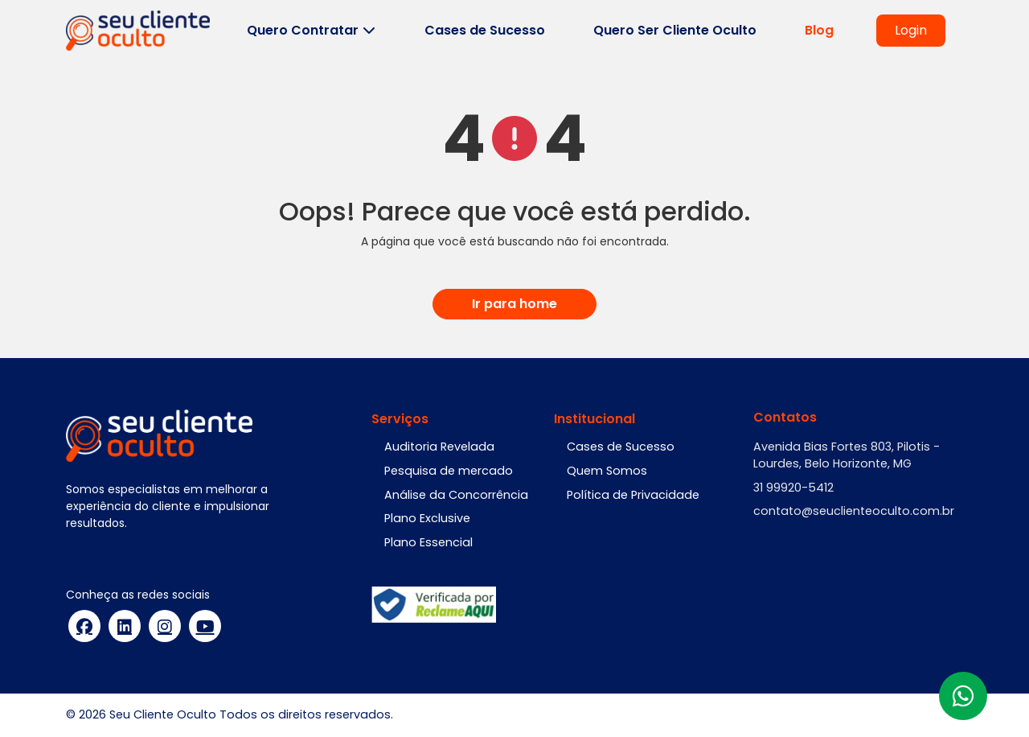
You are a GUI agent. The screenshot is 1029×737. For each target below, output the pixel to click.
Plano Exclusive (427, 518)
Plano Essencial (428, 542)
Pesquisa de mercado (448, 471)
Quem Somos (607, 471)
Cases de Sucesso (484, 30)
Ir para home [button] (514, 303)
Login (911, 30)
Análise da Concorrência (456, 495)
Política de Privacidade (633, 495)
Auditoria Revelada (439, 446)
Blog (819, 30)
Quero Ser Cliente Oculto (674, 30)
